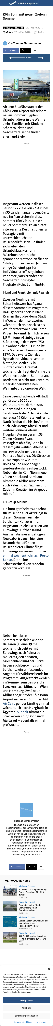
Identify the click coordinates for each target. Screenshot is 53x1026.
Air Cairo (9, 704)
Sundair (22, 712)
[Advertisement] (26, 171)
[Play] (6, 58)
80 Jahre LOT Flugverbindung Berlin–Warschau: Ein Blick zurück (32, 892)
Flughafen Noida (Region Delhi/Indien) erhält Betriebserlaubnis (30, 908)
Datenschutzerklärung (23, 1022)
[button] (48, 969)
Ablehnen (26, 1008)
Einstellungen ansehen (26, 1015)
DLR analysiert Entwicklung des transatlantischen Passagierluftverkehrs (33, 923)
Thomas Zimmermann (27, 43)
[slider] (17, 57)
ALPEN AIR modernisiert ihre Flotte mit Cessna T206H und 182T (32, 939)
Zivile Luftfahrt (13, 28)
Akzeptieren (26, 1000)
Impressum (41, 1022)
